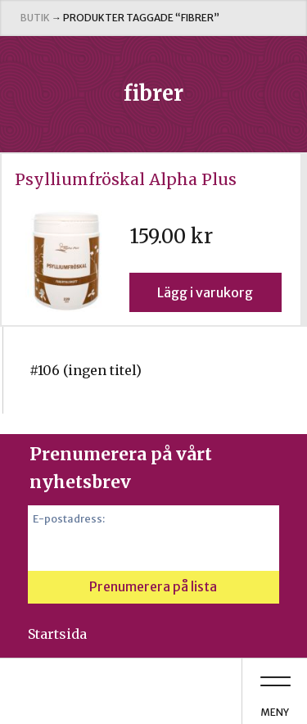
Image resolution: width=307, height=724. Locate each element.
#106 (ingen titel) (85, 370)
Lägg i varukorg (205, 292)
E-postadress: (69, 518)
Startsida (57, 634)
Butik (35, 17)
